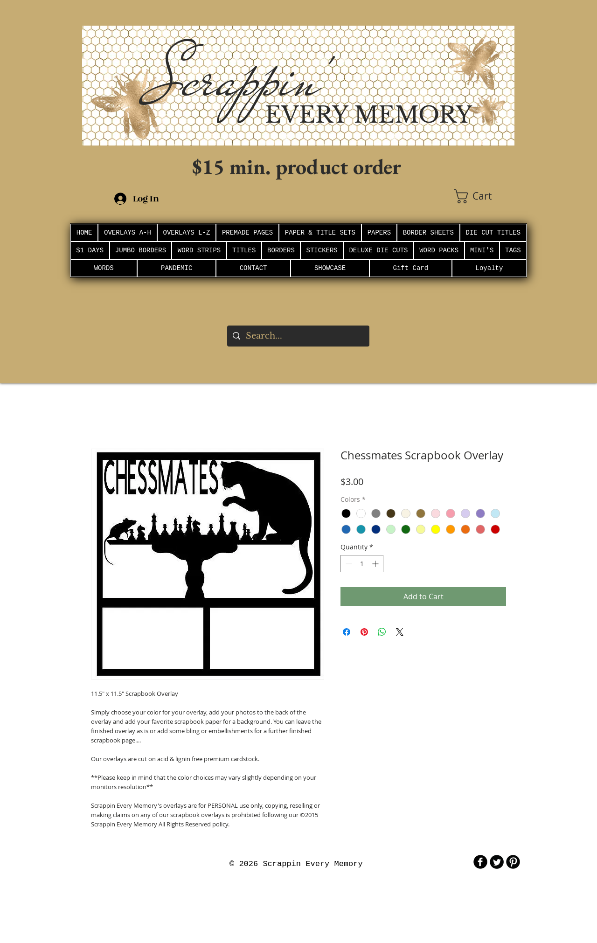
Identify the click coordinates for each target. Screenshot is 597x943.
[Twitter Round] (497, 862)
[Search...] (298, 336)
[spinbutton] (362, 563)
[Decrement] (348, 563)
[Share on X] (399, 632)
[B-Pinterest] (513, 862)
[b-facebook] (480, 862)
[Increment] (376, 563)
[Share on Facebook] (346, 632)
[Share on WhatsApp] (382, 632)
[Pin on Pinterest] (364, 632)
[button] (484, 196)
